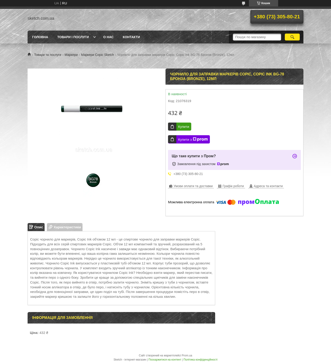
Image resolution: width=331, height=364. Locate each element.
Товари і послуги (73, 37)
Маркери (71, 55)
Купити (183, 127)
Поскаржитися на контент (164, 359)
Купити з (193, 139)
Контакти (131, 37)
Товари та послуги (47, 55)
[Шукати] (292, 37)
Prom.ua (187, 355)
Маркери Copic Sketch (97, 55)
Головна (40, 37)
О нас (108, 37)
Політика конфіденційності (200, 359)
